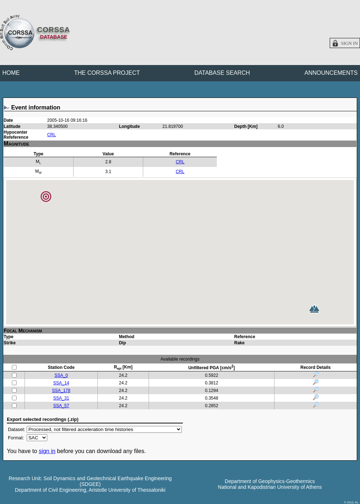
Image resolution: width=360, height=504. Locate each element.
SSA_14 (61, 382)
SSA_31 (61, 398)
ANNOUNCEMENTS (331, 73)
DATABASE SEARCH (222, 73)
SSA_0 (61, 375)
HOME (11, 73)
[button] (314, 308)
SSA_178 (61, 390)
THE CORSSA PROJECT (107, 73)
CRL (51, 134)
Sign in (349, 43)
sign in (47, 451)
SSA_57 (61, 405)
